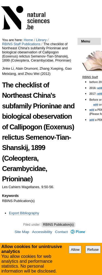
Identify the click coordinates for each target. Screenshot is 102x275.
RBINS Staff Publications (21, 44)
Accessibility (42, 232)
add (95, 104)
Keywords (10, 196)
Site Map (21, 232)
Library (41, 40)
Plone (78, 232)
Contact (61, 232)
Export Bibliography (24, 213)
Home (28, 40)
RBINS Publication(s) (58, 225)
